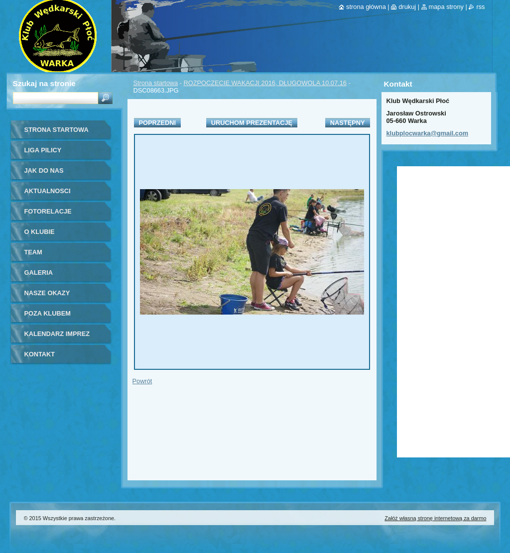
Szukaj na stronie (44, 83)
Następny (347, 122)
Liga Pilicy (43, 150)
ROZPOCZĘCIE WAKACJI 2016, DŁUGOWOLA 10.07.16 (265, 83)
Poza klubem (47, 313)
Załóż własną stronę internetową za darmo (435, 518)
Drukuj (407, 6)
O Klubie (39, 231)
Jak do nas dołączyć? (44, 174)
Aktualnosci (47, 191)
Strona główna (366, 6)
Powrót (142, 381)
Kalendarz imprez (57, 333)
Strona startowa (155, 83)
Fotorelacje (48, 211)
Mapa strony (446, 6)
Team (33, 252)
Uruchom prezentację (251, 122)
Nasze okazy (47, 293)
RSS (480, 6)
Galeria (38, 272)
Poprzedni (157, 122)
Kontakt (39, 354)
